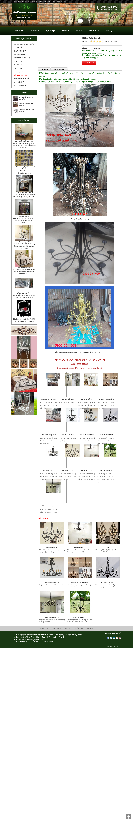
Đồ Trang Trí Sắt (21, 75)
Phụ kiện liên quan (59, 69)
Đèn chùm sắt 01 (48, 470)
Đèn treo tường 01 (68, 399)
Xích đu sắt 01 (24, 317)
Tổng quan (44, 69)
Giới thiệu (57, 628)
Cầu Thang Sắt (20, 51)
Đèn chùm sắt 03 (86, 399)
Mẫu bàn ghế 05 (24, 242)
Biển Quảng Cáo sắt (22, 78)
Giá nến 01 (107, 547)
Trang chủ (44, 628)
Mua (88, 63)
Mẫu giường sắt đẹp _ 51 (24, 141)
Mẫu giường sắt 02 (24, 267)
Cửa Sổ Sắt (18, 47)
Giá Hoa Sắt (18, 68)
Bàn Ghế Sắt (19, 65)
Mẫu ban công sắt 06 (24, 293)
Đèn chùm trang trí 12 (49, 435)
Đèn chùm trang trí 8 (48, 506)
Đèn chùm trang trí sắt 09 (106, 399)
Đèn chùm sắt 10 (86, 470)
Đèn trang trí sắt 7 (68, 435)
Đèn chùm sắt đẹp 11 (87, 435)
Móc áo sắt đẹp (20, 85)
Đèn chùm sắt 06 (67, 470)
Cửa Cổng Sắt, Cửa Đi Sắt (24, 44)
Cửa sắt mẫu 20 (24, 216)
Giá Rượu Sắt (19, 72)
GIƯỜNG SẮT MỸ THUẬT (22, 58)
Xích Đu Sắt (18, 61)
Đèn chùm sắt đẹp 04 (106, 435)
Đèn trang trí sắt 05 (106, 470)
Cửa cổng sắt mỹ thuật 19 (24, 192)
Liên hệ (90, 628)
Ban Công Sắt (19, 54)
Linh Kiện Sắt (19, 82)
